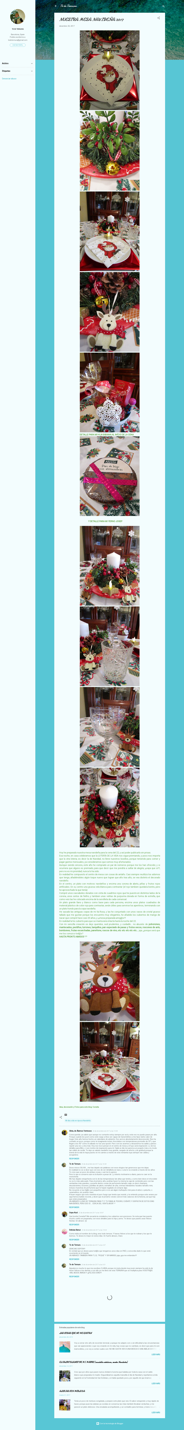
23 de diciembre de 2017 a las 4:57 (93, 1245)
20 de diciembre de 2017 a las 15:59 (105, 1131)
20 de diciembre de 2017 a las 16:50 (93, 1164)
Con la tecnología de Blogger (109, 1423)
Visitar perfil (17, 45)
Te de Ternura (74, 1164)
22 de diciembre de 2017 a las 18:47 (91, 1213)
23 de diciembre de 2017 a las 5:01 (93, 1265)
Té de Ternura (68, 6)
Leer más (156, 1354)
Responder (74, 1159)
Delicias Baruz (75, 1230)
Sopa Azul (73, 1212)
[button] (158, 18)
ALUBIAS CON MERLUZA (72, 1391)
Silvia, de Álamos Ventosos (80, 1131)
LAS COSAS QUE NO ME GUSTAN (75, 1333)
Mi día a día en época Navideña (78, 1120)
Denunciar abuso (9, 78)
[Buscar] (163, 7)
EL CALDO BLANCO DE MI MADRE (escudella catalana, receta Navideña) (93, 1362)
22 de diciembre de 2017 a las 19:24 (94, 1230)
